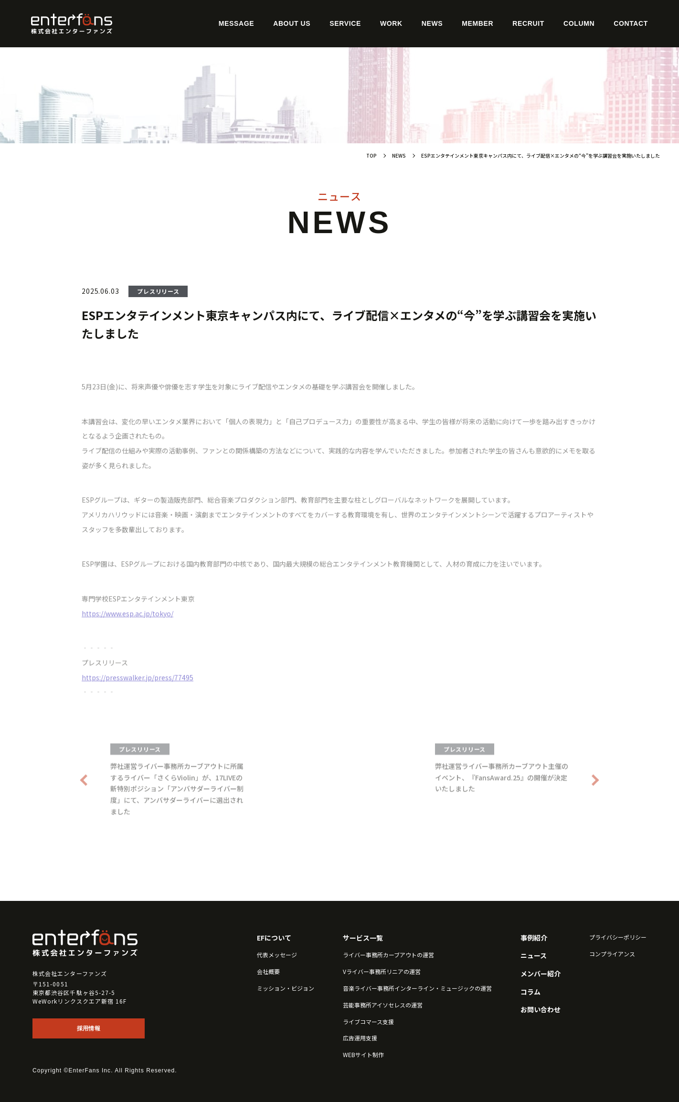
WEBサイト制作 (363, 1055)
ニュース (533, 955)
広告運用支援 (360, 1038)
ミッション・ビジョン (285, 988)
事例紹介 (533, 937)
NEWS (399, 155)
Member (477, 23)
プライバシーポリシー (618, 937)
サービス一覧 (363, 937)
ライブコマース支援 (368, 1022)
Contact (631, 23)
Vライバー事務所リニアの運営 (382, 971)
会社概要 (268, 971)
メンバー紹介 (540, 973)
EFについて (274, 937)
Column (578, 23)
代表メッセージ (277, 955)
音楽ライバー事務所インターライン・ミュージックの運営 (417, 988)
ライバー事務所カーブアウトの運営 (388, 955)
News (432, 23)
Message (236, 23)
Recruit (528, 23)
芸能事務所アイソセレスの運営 (383, 1005)
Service (345, 23)
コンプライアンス (612, 954)
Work (391, 23)
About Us (291, 23)
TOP (371, 155)
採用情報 (88, 1028)
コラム (530, 991)
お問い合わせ (540, 1009)
